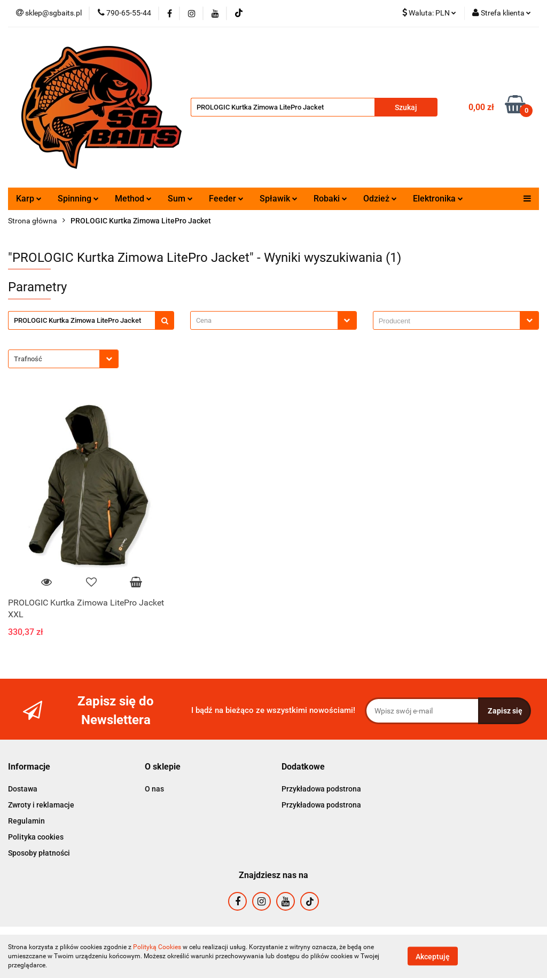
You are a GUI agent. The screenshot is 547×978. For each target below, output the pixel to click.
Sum (180, 198)
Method (133, 198)
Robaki (330, 198)
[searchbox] (449, 321)
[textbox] (264, 320)
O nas (154, 789)
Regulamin (26, 821)
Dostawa (22, 789)
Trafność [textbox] (28, 359)
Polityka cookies (36, 837)
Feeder (226, 198)
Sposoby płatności (39, 853)
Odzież (380, 198)
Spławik (279, 198)
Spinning (78, 198)
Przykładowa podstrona (321, 789)
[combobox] (273, 320)
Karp (29, 198)
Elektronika (438, 198)
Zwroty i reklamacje (41, 805)
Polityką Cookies (157, 947)
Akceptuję (433, 956)
